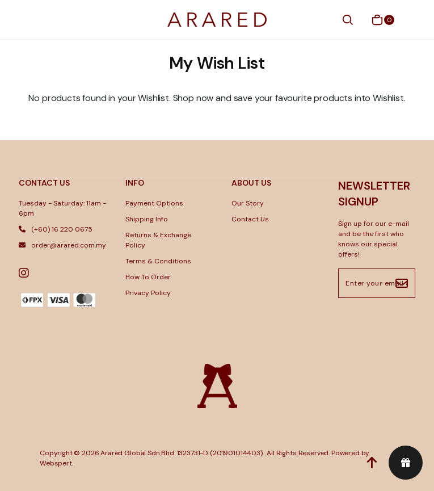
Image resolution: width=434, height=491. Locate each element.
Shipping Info (146, 219)
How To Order (148, 277)
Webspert (56, 463)
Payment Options (154, 203)
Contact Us (250, 219)
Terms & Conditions (158, 261)
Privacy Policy (148, 292)
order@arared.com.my (62, 245)
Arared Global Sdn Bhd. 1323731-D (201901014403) (181, 453)
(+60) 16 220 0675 (55, 229)
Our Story (247, 203)
